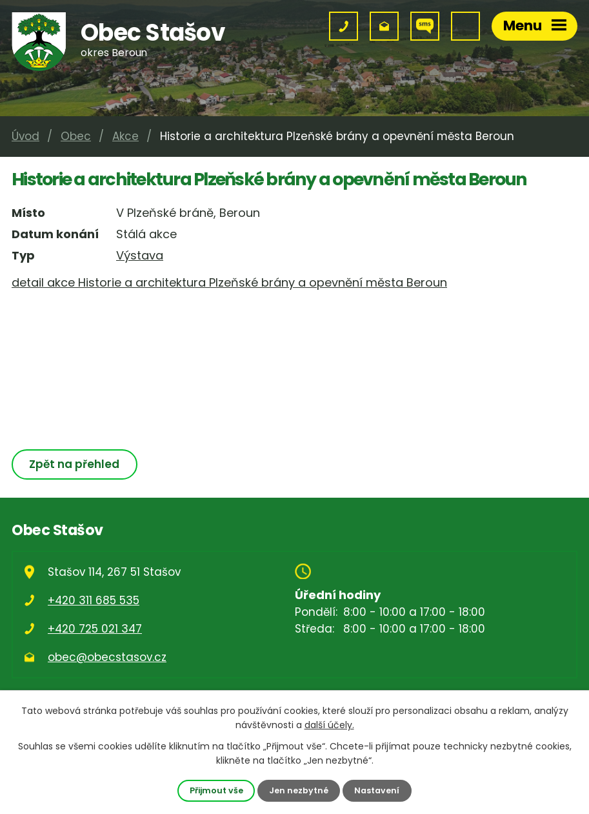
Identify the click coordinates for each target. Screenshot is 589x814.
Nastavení (376, 790)
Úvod (25, 136)
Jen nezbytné (298, 790)
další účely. (329, 724)
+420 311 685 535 (93, 600)
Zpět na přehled (74, 464)
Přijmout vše (216, 790)
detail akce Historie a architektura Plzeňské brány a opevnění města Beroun (229, 282)
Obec (76, 136)
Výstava (139, 255)
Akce (125, 136)
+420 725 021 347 (95, 628)
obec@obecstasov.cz (107, 657)
